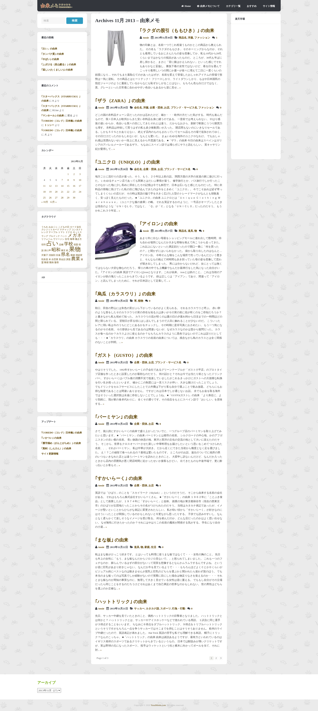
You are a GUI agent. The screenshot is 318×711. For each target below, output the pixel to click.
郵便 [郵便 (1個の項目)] (46, 262)
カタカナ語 (152, 608)
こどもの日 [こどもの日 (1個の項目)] (63, 227)
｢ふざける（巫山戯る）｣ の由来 (58, 64)
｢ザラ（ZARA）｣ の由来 (120, 100)
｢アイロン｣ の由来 (159, 223)
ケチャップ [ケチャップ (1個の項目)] (65, 229)
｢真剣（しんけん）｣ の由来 (56, 448)
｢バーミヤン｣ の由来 (116, 416)
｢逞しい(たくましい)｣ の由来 (57, 69)
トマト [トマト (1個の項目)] (61, 232)
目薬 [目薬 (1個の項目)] (58, 255)
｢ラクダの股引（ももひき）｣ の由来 (177, 30)
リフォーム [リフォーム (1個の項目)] (47, 239)
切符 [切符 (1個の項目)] (43, 244)
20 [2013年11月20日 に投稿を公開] (56, 191)
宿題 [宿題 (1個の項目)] (76, 244)
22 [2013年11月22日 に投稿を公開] (68, 191)
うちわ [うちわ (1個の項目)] (44, 227)
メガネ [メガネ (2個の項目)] (75, 235)
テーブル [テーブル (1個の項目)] (53, 232)
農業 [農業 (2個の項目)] (75, 258)
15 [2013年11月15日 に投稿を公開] (68, 185)
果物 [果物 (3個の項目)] (75, 249)
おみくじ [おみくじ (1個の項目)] (53, 227)
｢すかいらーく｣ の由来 (118, 478)
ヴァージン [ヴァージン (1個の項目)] (58, 239)
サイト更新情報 (49, 453)
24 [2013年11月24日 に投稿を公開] (80, 191)
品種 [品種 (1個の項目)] (61, 244)
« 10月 (44, 202)
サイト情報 (269, 6)
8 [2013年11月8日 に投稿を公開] (68, 180)
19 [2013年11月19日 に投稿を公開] (50, 191)
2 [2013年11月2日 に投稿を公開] (74, 174)
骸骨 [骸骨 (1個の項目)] (56, 262)
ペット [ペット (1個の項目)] (63, 236)
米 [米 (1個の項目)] (50, 259)
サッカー (139, 608)
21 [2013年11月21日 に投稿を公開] (62, 191)
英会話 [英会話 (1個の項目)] (62, 259)
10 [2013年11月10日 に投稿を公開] (80, 180)
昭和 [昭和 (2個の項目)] (56, 249)
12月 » (53, 202)
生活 (153, 547)
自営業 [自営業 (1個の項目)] (55, 259)
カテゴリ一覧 (233, 6)
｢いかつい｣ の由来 (51, 437)
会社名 (138, 107)
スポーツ (165, 608)
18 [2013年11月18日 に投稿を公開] (44, 191)
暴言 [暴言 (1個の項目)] (63, 250)
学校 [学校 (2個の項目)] (68, 243)
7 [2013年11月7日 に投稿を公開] (62, 180)
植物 (140, 300)
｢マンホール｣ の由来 (52, 115)
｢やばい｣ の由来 (50, 59)
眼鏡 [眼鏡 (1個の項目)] (73, 255)
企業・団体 (156, 107)
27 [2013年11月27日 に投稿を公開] (56, 197)
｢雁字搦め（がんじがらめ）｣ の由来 (61, 443)
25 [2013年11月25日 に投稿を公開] (44, 197)
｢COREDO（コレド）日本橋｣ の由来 (61, 120)
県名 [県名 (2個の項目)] (65, 254)
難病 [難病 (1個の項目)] (51, 262)
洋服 (190, 37)
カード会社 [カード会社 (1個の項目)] (75, 227)
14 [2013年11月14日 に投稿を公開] (62, 185)
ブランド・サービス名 (184, 107)
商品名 (183, 37)
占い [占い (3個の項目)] (52, 243)
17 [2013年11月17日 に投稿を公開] (80, 185)
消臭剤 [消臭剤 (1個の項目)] (52, 255)
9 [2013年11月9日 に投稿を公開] (74, 180)
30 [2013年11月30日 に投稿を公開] (74, 197)
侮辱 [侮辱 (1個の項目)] (72, 239)
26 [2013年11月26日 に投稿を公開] (50, 197)
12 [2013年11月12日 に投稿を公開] (50, 185)
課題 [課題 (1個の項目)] (68, 259)
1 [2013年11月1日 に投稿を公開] (68, 174)
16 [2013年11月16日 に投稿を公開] (74, 185)
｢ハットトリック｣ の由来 (121, 601)
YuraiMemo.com (158, 705)
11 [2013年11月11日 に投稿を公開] (44, 185)
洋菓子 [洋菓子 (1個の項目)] (44, 255)
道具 (190, 230)
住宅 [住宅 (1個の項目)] (67, 239)
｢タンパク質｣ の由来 (52, 54)
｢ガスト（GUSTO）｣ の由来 (124, 355)
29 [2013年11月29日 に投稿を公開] (68, 197)
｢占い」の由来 (49, 48)
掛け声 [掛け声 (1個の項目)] (47, 250)
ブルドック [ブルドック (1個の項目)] (54, 236)
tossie (146, 37)
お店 (166, 107)
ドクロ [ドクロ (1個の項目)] (69, 232)
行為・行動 (178, 608)
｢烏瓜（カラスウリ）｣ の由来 (125, 293)
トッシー (49, 125)
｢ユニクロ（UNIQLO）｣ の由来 (127, 162)
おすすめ (252, 6)
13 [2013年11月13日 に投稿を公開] (56, 185)
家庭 (147, 547)
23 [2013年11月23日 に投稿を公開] (74, 191)
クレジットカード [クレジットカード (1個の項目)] (50, 229)
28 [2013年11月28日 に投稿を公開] (62, 197)
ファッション (202, 37)
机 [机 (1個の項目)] (67, 250)
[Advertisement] (62, 347)
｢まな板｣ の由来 (111, 540)
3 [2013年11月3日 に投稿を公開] (80, 174)
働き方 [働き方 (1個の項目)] (78, 239)
